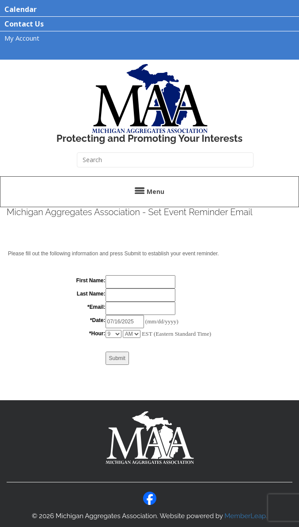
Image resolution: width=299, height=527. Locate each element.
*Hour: (97, 333)
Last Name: (91, 294)
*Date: (98, 320)
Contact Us (24, 24)
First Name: (90, 280)
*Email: (96, 307)
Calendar (20, 9)
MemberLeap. (245, 516)
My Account (21, 38)
